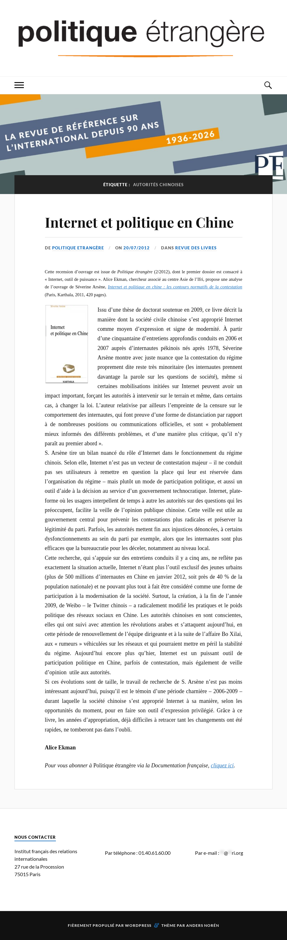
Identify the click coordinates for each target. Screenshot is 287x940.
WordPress (138, 925)
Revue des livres (196, 247)
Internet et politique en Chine (139, 222)
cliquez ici (222, 765)
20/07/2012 (136, 247)
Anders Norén (202, 925)
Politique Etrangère (78, 247)
